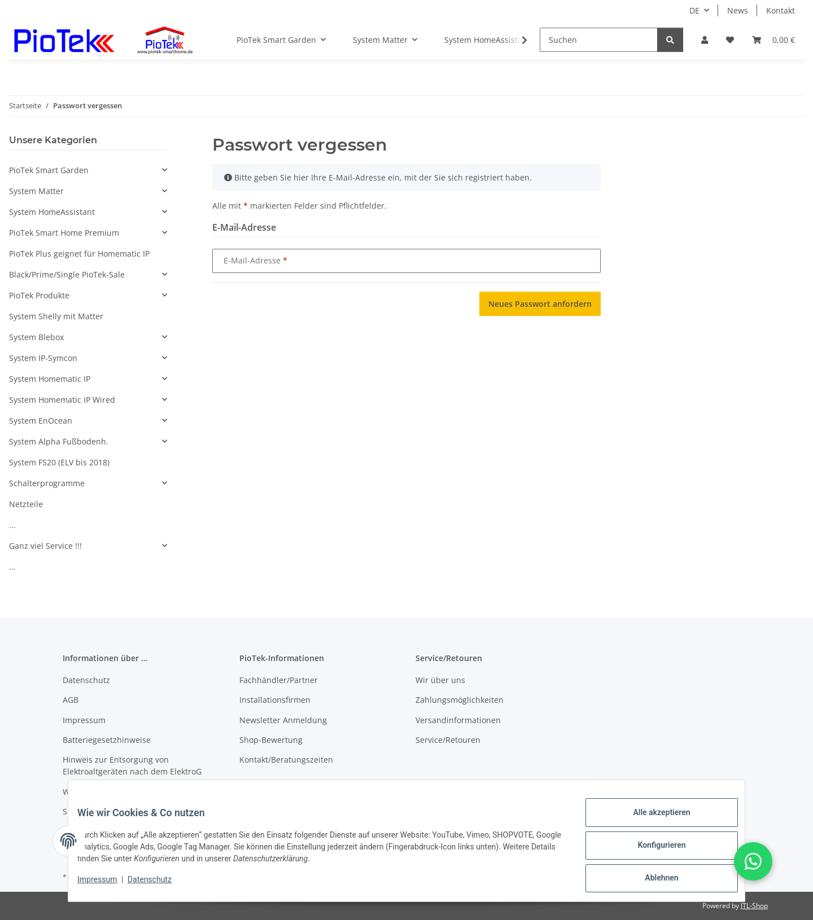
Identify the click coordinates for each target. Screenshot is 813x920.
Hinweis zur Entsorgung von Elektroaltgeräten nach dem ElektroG (132, 765)
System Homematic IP (49, 378)
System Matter (36, 191)
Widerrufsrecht (91, 791)
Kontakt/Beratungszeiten (286, 759)
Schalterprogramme (47, 483)
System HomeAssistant (52, 211)
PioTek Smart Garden (49, 170)
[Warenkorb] (773, 39)
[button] (704, 39)
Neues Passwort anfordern (540, 303)
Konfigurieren (652, 850)
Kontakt (780, 10)
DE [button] (694, 10)
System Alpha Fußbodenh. (58, 441)
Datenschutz (159, 885)
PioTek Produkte (39, 295)
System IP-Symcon (43, 358)
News (737, 10)
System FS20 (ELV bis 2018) (59, 462)
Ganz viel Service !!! (45, 545)
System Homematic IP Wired (62, 399)
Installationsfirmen (275, 699)
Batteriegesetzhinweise (107, 739)
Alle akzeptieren (652, 821)
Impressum (106, 885)
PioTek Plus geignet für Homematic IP (79, 253)
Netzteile (26, 504)
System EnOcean (40, 420)
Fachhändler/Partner (278, 680)
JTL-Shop (754, 905)
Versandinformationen (458, 720)
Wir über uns (440, 680)
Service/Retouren (448, 739)
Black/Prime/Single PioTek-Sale (67, 274)
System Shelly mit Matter (56, 316)
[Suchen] (599, 40)
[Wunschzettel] (730, 39)
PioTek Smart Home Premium (64, 232)
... (12, 525)
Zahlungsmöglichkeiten (460, 699)
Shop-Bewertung (271, 739)
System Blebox (36, 337)
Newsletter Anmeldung (283, 720)
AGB (70, 699)
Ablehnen (652, 879)
